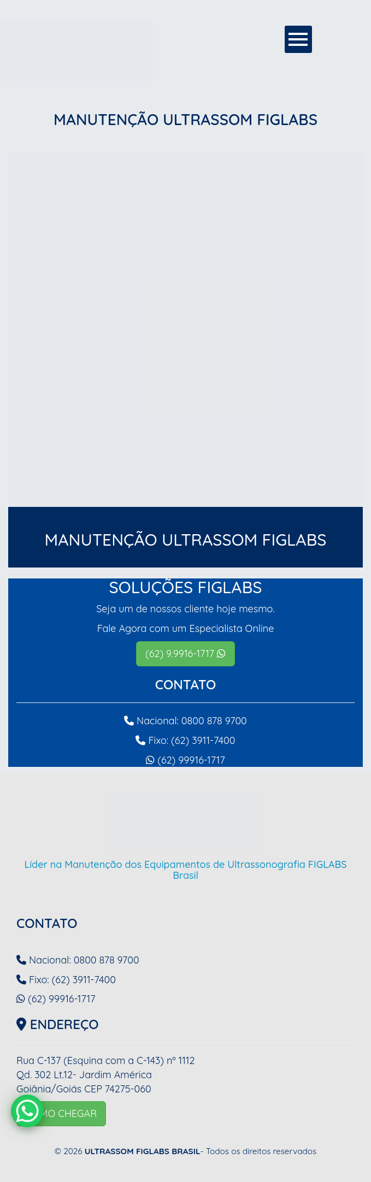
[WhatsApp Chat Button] (27, 1111)
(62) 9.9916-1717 (185, 653)
